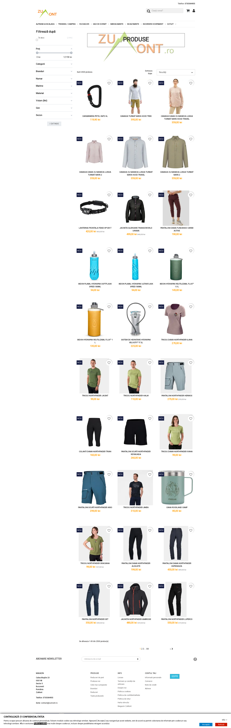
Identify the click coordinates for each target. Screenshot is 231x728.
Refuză (221, 724)
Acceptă (205, 724)
